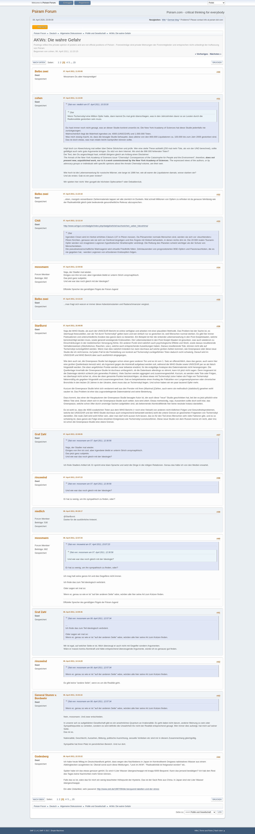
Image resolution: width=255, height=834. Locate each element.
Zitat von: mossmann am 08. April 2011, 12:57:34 (89, 618)
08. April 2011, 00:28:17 (72, 511)
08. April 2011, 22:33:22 (72, 756)
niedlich (40, 511)
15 (74, 62)
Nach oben (38, 799)
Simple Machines (57, 831)
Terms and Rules (206, 831)
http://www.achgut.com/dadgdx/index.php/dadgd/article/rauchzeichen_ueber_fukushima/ (106, 226)
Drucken (217, 62)
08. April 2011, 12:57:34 (72, 538)
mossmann (41, 267)
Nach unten (39, 62)
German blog (173, 20)
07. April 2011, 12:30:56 (72, 267)
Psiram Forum (44, 11)
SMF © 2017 (45, 831)
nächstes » (215, 54)
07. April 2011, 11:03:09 (72, 71)
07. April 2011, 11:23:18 (72, 194)
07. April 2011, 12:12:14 (72, 221)
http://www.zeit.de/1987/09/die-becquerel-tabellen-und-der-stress (128, 789)
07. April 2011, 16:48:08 (72, 326)
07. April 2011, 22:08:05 (72, 434)
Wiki (164, 20)
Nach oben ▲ (219, 831)
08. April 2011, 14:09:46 (72, 612)
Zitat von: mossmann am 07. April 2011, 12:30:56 (89, 441)
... (72, 62)
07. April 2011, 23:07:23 (72, 477)
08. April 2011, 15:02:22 (72, 695)
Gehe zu (179, 812)
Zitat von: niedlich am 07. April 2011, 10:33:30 (88, 104)
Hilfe (196, 831)
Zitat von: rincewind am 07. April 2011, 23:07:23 (89, 544)
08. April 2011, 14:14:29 (72, 661)
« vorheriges (201, 54)
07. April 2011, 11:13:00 (72, 98)
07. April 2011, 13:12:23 (72, 299)
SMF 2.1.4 (34, 831)
